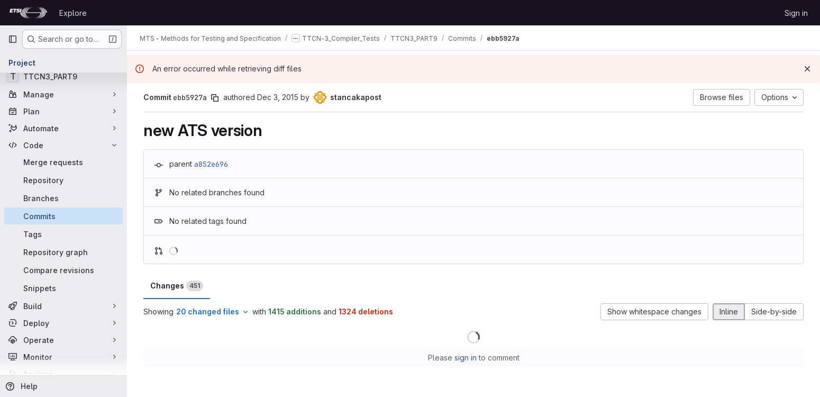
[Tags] (63, 233)
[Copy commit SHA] (214, 98)
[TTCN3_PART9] (63, 76)
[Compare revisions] (63, 269)
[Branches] (63, 198)
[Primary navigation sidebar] (12, 39)
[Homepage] (28, 12)
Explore (73, 12)
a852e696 (211, 164)
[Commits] (63, 215)
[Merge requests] (63, 162)
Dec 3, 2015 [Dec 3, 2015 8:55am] (277, 97)
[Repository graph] (63, 251)
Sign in (796, 12)
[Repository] (63, 180)
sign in (465, 357)
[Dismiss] (807, 68)
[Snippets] (63, 287)
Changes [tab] (176, 286)
